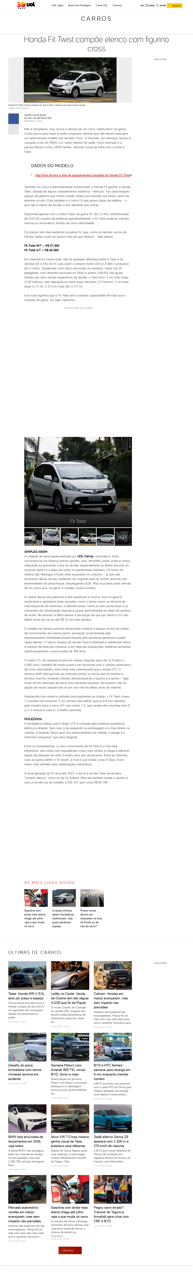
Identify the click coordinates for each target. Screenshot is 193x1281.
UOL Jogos (57, 5)
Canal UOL (102, 5)
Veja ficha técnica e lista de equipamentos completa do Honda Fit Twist (82, 175)
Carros (96, 18)
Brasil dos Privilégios (79, 5)
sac (142, 6)
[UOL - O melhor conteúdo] (25, 5)
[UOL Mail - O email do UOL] (150, 6)
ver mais (70, 1250)
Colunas (117, 5)
